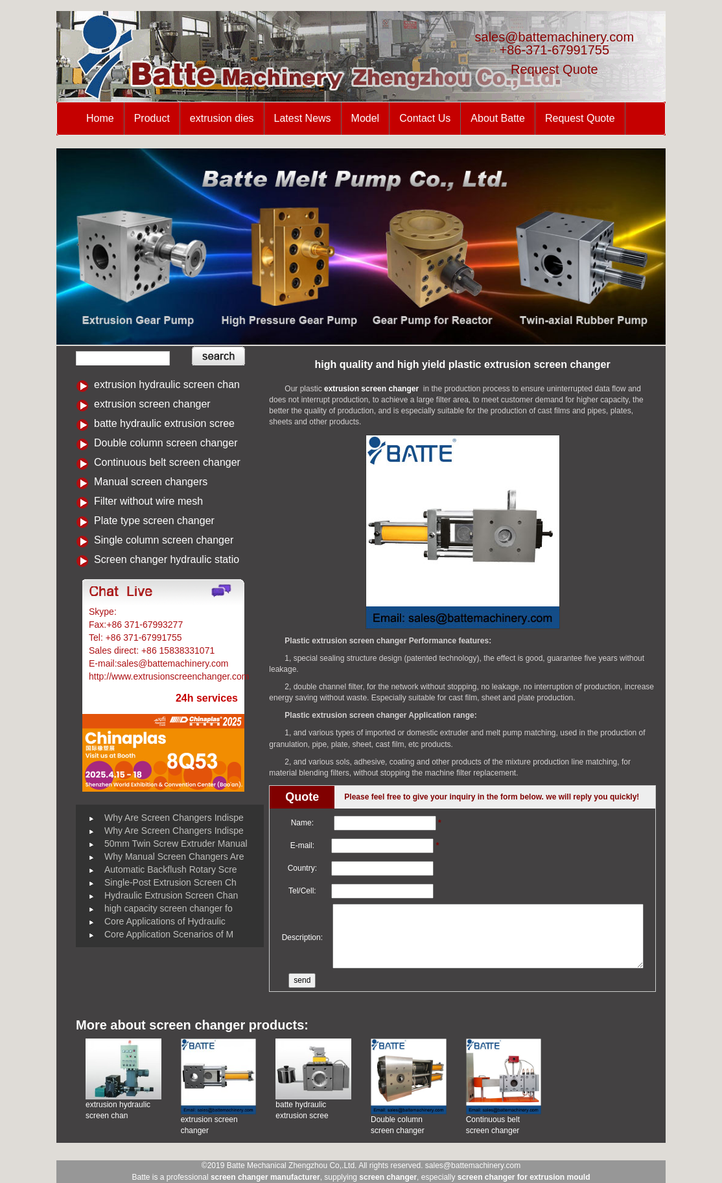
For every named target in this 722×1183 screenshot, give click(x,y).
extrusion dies (222, 118)
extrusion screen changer (152, 403)
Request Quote (554, 69)
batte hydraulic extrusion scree (164, 423)
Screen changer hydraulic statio (166, 559)
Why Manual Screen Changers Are (174, 856)
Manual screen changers (150, 481)
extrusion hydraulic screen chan (167, 384)
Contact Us (424, 118)
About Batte (498, 118)
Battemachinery (150, 611)
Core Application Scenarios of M (168, 934)
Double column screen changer (165, 442)
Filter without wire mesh (148, 501)
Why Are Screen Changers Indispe (174, 817)
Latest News (302, 118)
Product (152, 118)
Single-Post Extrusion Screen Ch (170, 882)
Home (100, 118)
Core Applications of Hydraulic (165, 921)
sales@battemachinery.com (555, 37)
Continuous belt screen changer (167, 462)
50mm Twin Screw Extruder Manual (176, 843)
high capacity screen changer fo (168, 908)
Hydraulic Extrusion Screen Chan (171, 895)
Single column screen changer (163, 540)
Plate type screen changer (154, 520)
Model (365, 118)
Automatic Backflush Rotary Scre (170, 869)
